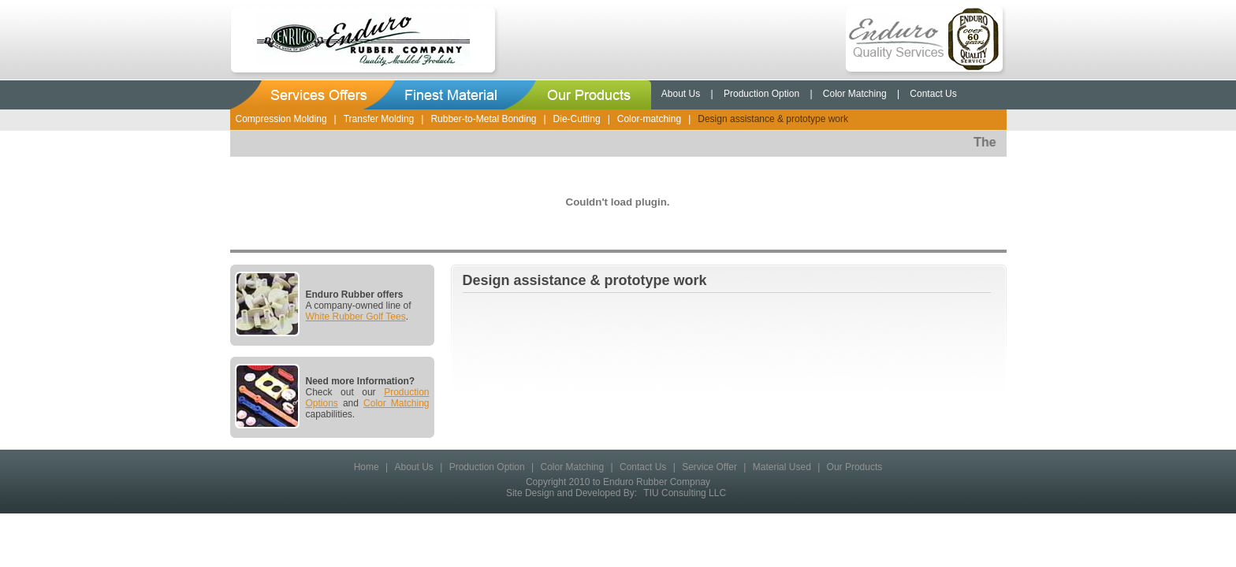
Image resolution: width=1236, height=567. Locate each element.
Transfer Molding (379, 118)
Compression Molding (281, 118)
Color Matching (855, 93)
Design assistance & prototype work (773, 118)
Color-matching (649, 118)
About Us (680, 93)
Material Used (782, 466)
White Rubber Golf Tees (356, 316)
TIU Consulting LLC (684, 492)
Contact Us (933, 93)
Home (366, 466)
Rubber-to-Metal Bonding (483, 118)
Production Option (761, 93)
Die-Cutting (577, 118)
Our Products (855, 466)
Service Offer (709, 466)
